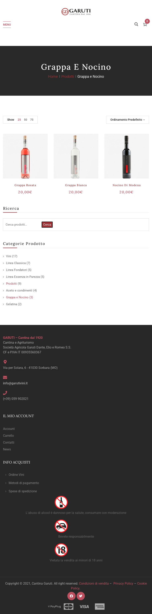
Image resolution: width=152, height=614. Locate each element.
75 (31, 119)
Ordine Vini (16, 475)
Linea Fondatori (16, 270)
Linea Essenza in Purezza (23, 277)
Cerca (47, 224)
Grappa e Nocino (17, 297)
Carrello (8, 436)
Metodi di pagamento (24, 483)
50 (25, 119)
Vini (8, 256)
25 (19, 119)
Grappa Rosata (25, 185)
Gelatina (11, 304)
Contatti (8, 442)
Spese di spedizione (23, 491)
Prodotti (67, 76)
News (7, 449)
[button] (76, 475)
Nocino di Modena (127, 185)
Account (9, 429)
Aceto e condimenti (19, 290)
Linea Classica (16, 263)
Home (53, 76)
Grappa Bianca (76, 185)
